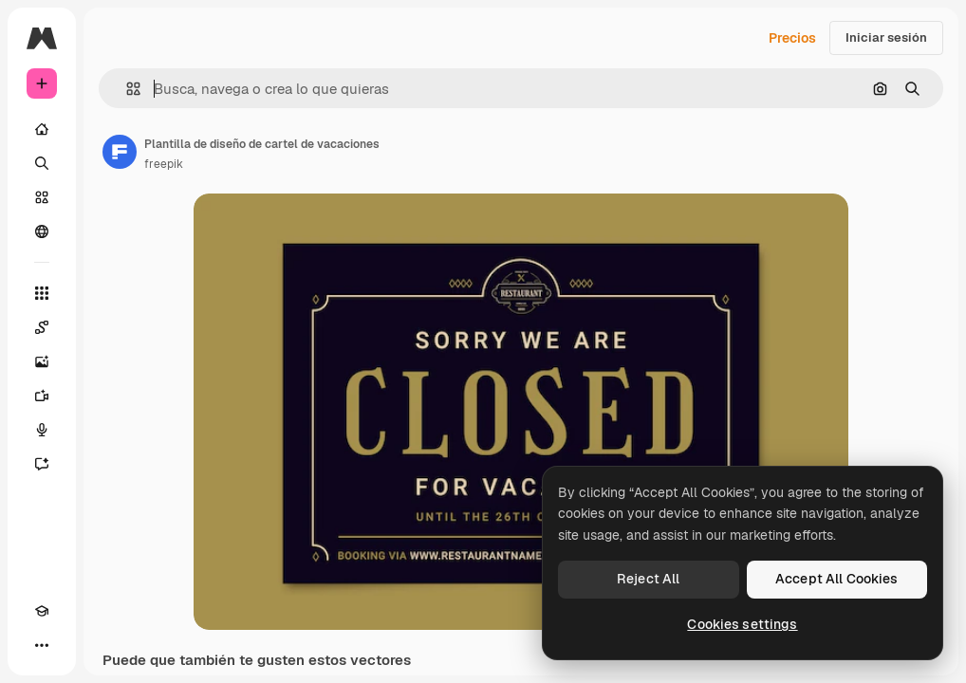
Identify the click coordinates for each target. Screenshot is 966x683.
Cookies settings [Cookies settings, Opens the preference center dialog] (742, 624)
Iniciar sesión (886, 37)
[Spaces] (42, 327)
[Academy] (42, 611)
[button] (126, 89)
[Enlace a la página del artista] (119, 152)
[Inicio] (42, 129)
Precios (792, 37)
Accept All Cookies (837, 578)
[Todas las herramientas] (42, 293)
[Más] (42, 645)
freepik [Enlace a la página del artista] (163, 164)
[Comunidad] (42, 231)
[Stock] (42, 197)
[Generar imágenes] (42, 361)
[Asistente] (42, 464)
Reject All (648, 578)
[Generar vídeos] (42, 395)
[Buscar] (42, 163)
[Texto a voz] (42, 430)
